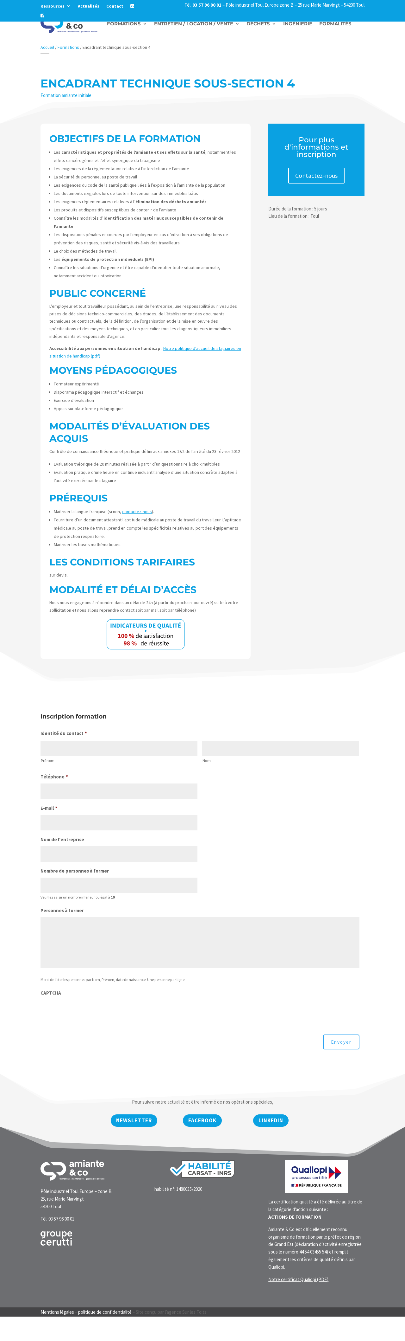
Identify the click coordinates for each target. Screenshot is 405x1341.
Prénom (48, 760)
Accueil (47, 47)
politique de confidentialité (105, 1312)
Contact (114, 6)
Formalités (335, 24)
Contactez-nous (316, 175)
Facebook (202, 1120)
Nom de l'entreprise (62, 839)
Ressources (52, 6)
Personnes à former (62, 910)
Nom (206, 760)
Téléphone (54, 777)
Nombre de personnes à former (74, 871)
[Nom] (280, 748)
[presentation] (88, 1012)
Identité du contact (63, 733)
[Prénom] (118, 748)
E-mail (48, 808)
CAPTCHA (50, 993)
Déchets (258, 24)
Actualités (88, 6)
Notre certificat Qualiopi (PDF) (298, 1279)
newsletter (134, 1120)
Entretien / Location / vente (193, 24)
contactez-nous (137, 511)
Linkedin (271, 1120)
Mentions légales (57, 1312)
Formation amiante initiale (65, 95)
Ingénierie (297, 24)
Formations (124, 24)
